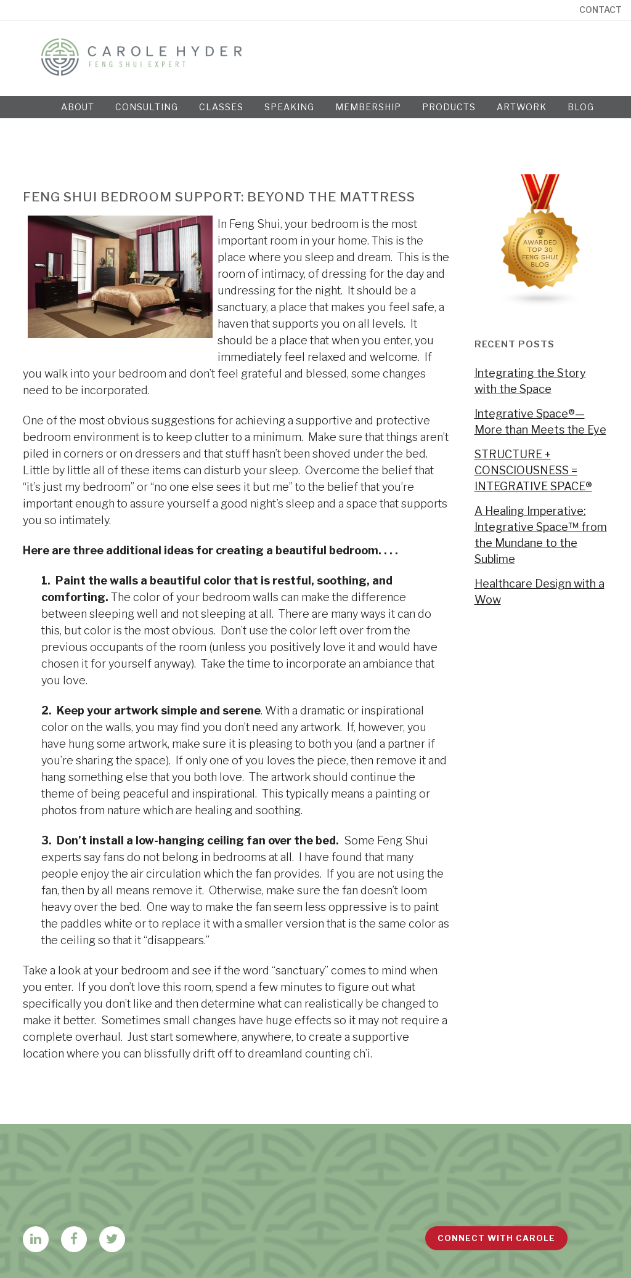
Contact (600, 10)
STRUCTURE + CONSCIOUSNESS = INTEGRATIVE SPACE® (533, 470)
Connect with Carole (496, 1238)
